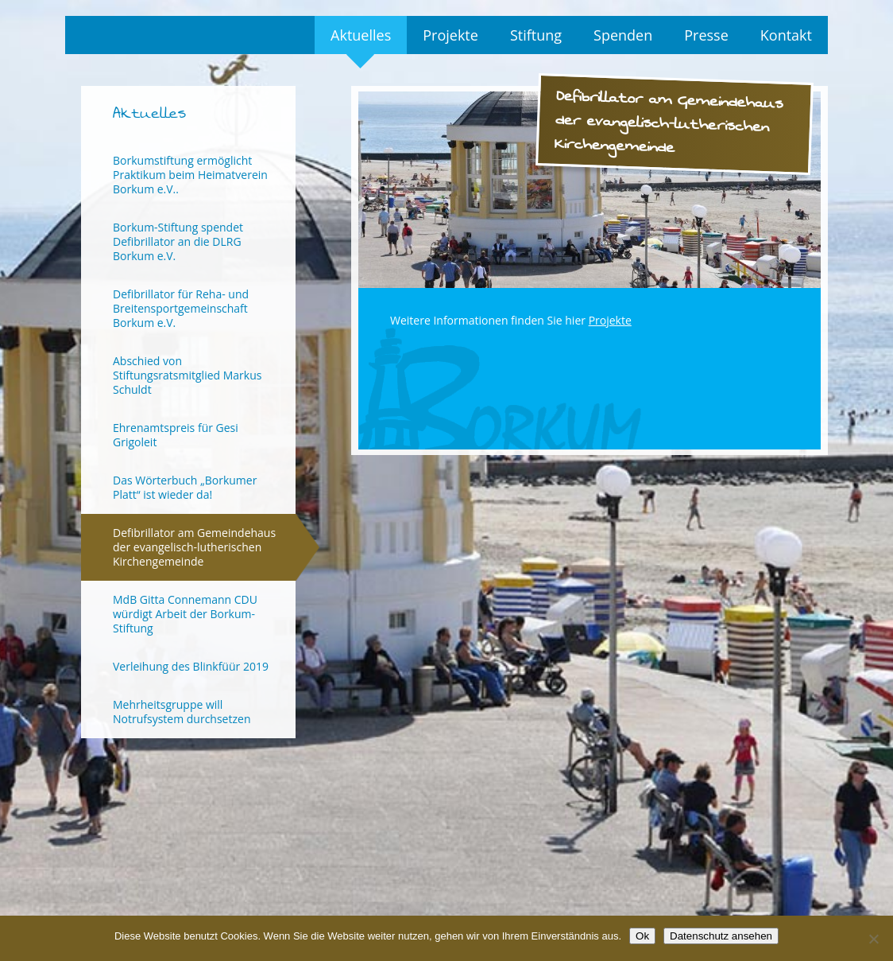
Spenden (622, 35)
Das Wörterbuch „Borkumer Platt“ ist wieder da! (185, 487)
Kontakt (786, 35)
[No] (873, 939)
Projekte (450, 35)
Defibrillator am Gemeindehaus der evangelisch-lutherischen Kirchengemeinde (194, 547)
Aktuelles (361, 35)
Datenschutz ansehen (721, 936)
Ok (642, 936)
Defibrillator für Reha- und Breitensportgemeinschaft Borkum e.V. (181, 308)
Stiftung (536, 35)
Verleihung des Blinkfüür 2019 (191, 666)
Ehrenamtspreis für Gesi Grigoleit (175, 434)
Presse (706, 35)
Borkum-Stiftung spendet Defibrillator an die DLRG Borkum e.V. (178, 241)
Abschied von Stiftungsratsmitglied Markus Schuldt (187, 375)
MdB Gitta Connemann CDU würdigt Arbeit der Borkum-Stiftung (185, 614)
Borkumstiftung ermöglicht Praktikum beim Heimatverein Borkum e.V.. (190, 174)
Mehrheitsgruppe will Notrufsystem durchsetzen (181, 711)
